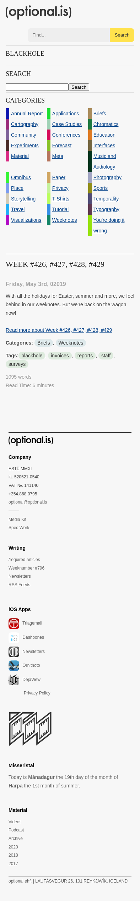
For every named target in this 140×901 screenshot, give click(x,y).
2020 (13, 847)
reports (85, 355)
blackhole (31, 355)
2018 (13, 855)
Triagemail (25, 623)
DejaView (25, 680)
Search (121, 35)
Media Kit (17, 519)
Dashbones (26, 637)
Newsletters (20, 576)
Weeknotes (71, 343)
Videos (15, 821)
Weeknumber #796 (26, 568)
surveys (17, 364)
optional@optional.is (28, 502)
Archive (16, 838)
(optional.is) (39, 12)
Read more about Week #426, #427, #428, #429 (59, 330)
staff (106, 355)
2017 (13, 863)
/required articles (24, 559)
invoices (60, 355)
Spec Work (19, 527)
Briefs (43, 343)
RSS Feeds (19, 584)
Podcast (16, 830)
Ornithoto (24, 665)
